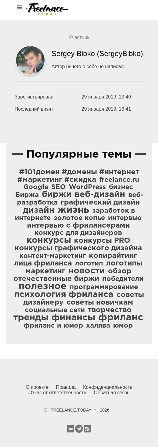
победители (122, 279)
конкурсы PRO (102, 240)
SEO (58, 187)
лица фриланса (43, 263)
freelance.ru (119, 180)
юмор (123, 326)
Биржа (27, 195)
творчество (110, 310)
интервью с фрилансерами (78, 225)
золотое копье (79, 218)
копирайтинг (113, 255)
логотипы (124, 263)
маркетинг (45, 271)
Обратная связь (111, 392)
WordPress (87, 187)
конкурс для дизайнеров (78, 233)
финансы (73, 318)
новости (86, 271)
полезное (42, 286)
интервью (125, 218)
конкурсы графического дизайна (78, 248)
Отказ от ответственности (57, 392)
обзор (119, 271)
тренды (31, 318)
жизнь (73, 210)
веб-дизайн (100, 194)
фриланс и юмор (53, 326)
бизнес (121, 187)
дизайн (39, 210)
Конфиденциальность (107, 387)
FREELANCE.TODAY (71, 410)
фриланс (120, 317)
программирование (104, 287)
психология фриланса (63, 294)
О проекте (37, 387)
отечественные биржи (56, 278)
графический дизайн (100, 202)
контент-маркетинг (52, 256)
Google (35, 187)
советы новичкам (99, 302)
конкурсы (49, 240)
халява (98, 326)
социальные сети (55, 310)
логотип (89, 264)
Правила (66, 387)
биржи (57, 194)
